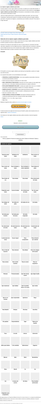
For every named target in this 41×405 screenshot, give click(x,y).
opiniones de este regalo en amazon (24, 102)
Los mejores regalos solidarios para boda (9, 6)
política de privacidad (16, 403)
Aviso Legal (20, 403)
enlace (2, 116)
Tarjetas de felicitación (12, 112)
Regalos (37, 2)
